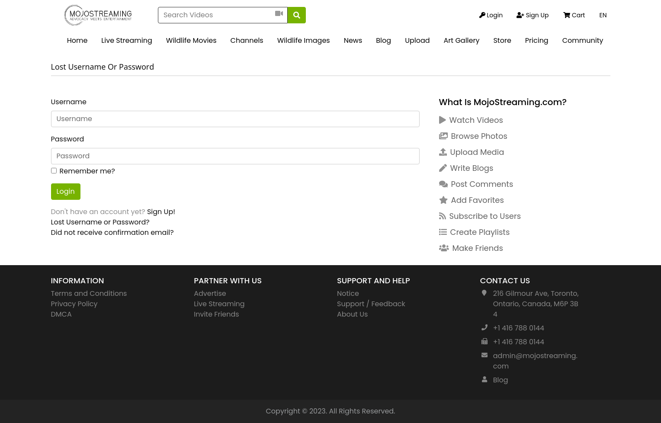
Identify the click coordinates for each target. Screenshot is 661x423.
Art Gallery (462, 40)
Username (69, 102)
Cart (574, 15)
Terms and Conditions (89, 293)
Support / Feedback (371, 304)
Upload (417, 40)
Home (77, 40)
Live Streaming (126, 40)
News (353, 40)
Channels (247, 40)
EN (602, 15)
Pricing (537, 40)
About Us (352, 314)
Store (502, 40)
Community (582, 40)
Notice (348, 293)
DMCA (61, 314)
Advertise (210, 293)
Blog (383, 40)
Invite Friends (216, 314)
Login (66, 191)
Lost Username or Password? (100, 222)
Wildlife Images (303, 40)
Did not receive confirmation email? (112, 232)
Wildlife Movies (191, 40)
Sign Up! (161, 212)
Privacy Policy (74, 304)
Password (67, 139)
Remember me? (87, 171)
